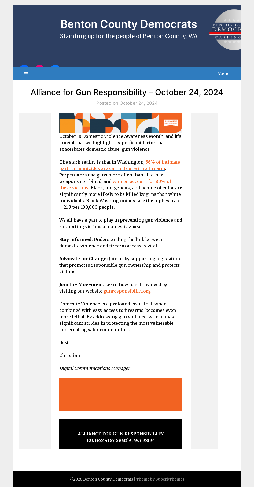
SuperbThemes (170, 479)
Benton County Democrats (129, 24)
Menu (224, 73)
